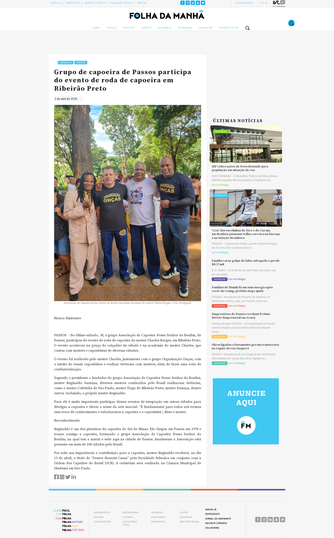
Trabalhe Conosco (121, 3)
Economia (164, 28)
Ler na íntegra (220, 184)
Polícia (112, 28)
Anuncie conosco (95, 3)
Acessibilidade (244, 3)
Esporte (146, 28)
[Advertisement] (246, 81)
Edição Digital (229, 28)
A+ (262, 2)
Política (128, 28)
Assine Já (55, 3)
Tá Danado (185, 28)
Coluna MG (205, 28)
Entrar (142, 3)
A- (266, 2)
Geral (96, 28)
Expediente (73, 3)
